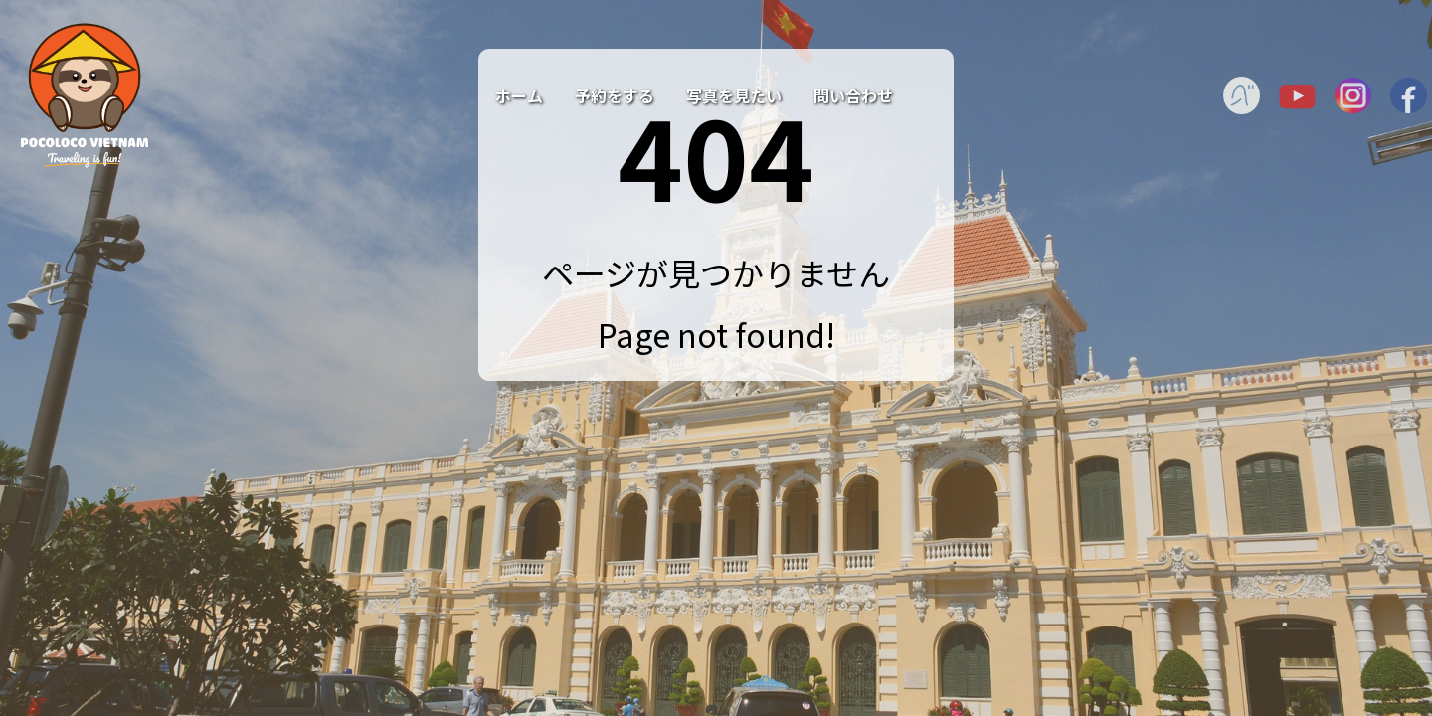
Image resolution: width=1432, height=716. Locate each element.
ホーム (519, 95)
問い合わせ (853, 95)
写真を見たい (734, 95)
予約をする (614, 95)
